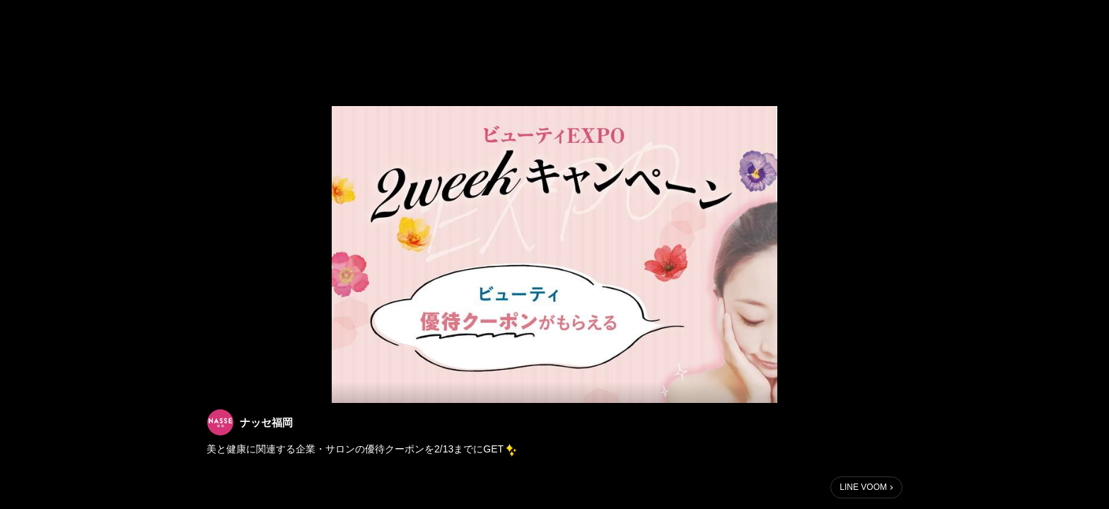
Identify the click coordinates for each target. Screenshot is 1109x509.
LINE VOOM (863, 487)
